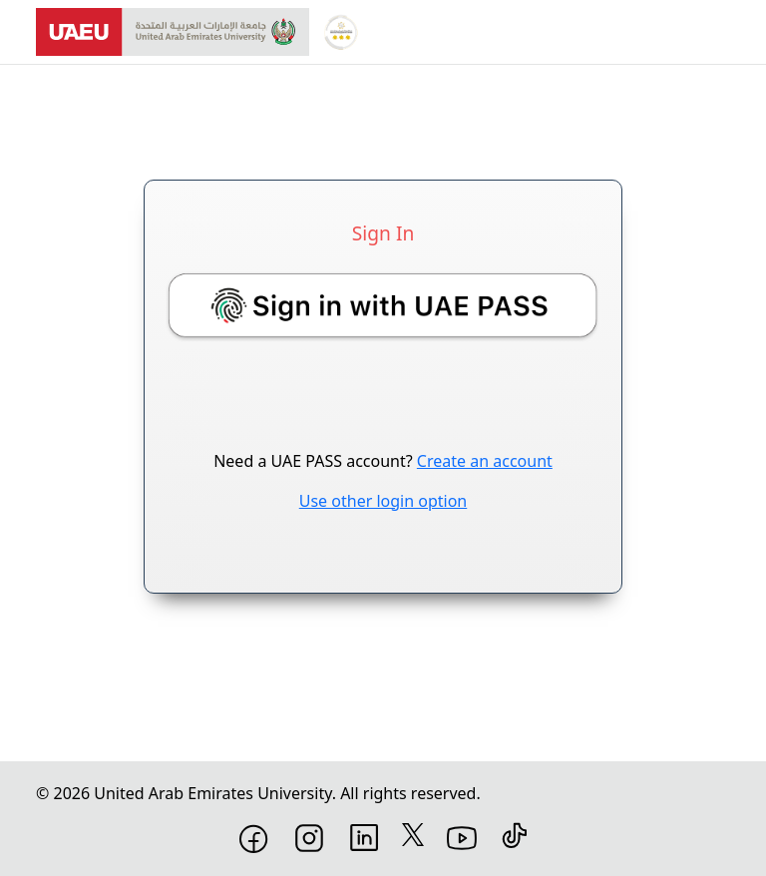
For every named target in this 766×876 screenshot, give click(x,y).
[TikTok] (515, 834)
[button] (383, 304)
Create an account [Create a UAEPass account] (485, 461)
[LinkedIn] (364, 836)
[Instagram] (309, 836)
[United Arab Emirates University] (172, 32)
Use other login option (383, 501)
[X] (413, 833)
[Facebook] (253, 837)
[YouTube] (462, 836)
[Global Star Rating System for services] (340, 32)
